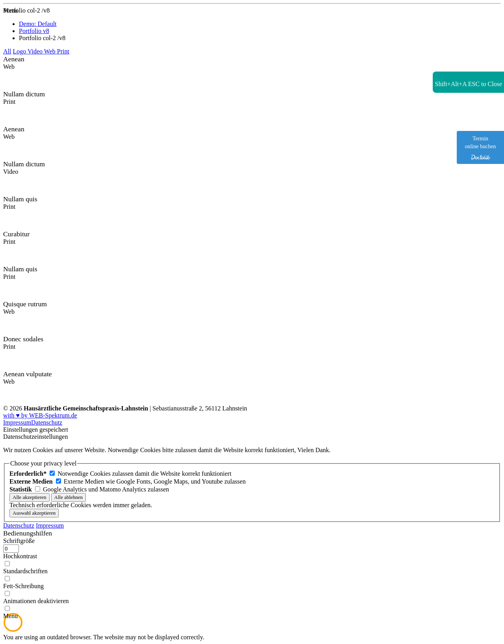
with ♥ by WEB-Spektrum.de (40, 415)
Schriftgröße (19, 540)
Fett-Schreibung (23, 586)
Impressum (17, 422)
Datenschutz (46, 422)
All (7, 51)
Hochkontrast (20, 556)
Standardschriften (25, 571)
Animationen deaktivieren (36, 601)
